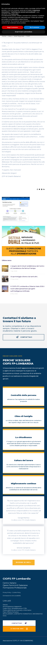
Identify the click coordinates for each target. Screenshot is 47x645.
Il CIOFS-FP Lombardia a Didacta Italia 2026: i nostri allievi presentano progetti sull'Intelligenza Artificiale (27, 289)
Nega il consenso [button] (12, 27)
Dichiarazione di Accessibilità (12, 595)
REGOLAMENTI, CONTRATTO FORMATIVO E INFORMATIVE (23, 614)
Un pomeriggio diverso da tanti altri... (24, 276)
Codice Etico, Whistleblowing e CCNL (15, 608)
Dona (4, 616)
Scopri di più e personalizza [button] (23, 31)
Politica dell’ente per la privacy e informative (17, 610)
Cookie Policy (16, 592)
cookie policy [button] (14, 14)
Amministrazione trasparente (12, 606)
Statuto (5, 605)
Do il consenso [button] (34, 27)
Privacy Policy (7, 592)
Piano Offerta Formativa (10, 612)
